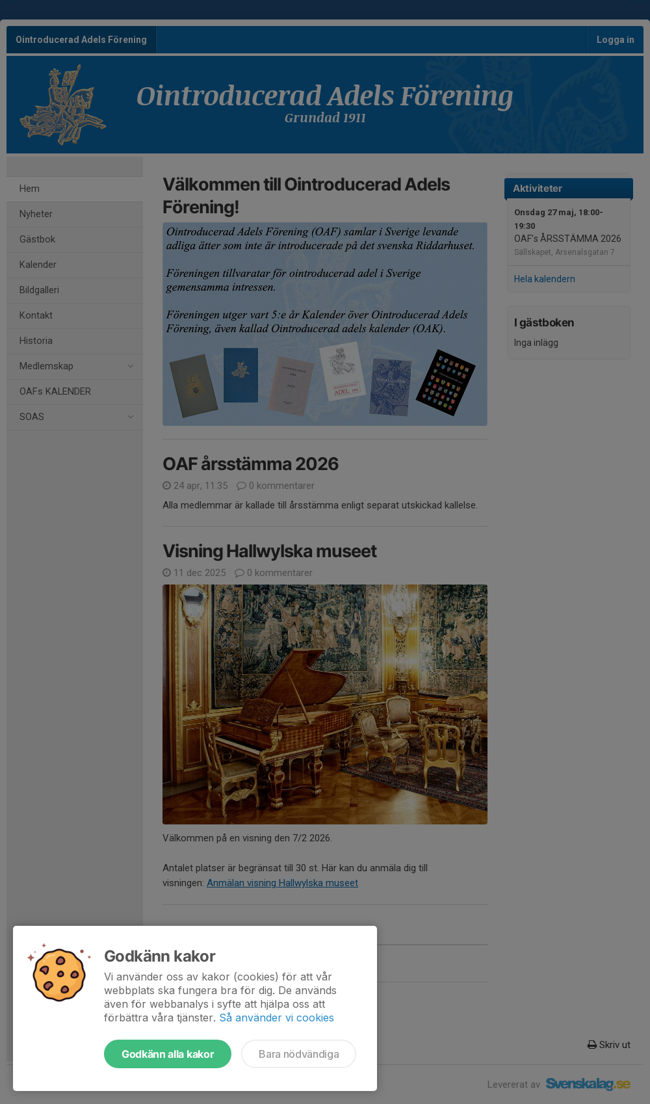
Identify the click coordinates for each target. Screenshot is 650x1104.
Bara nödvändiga (299, 1053)
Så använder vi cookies (276, 1017)
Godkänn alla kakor (168, 1053)
